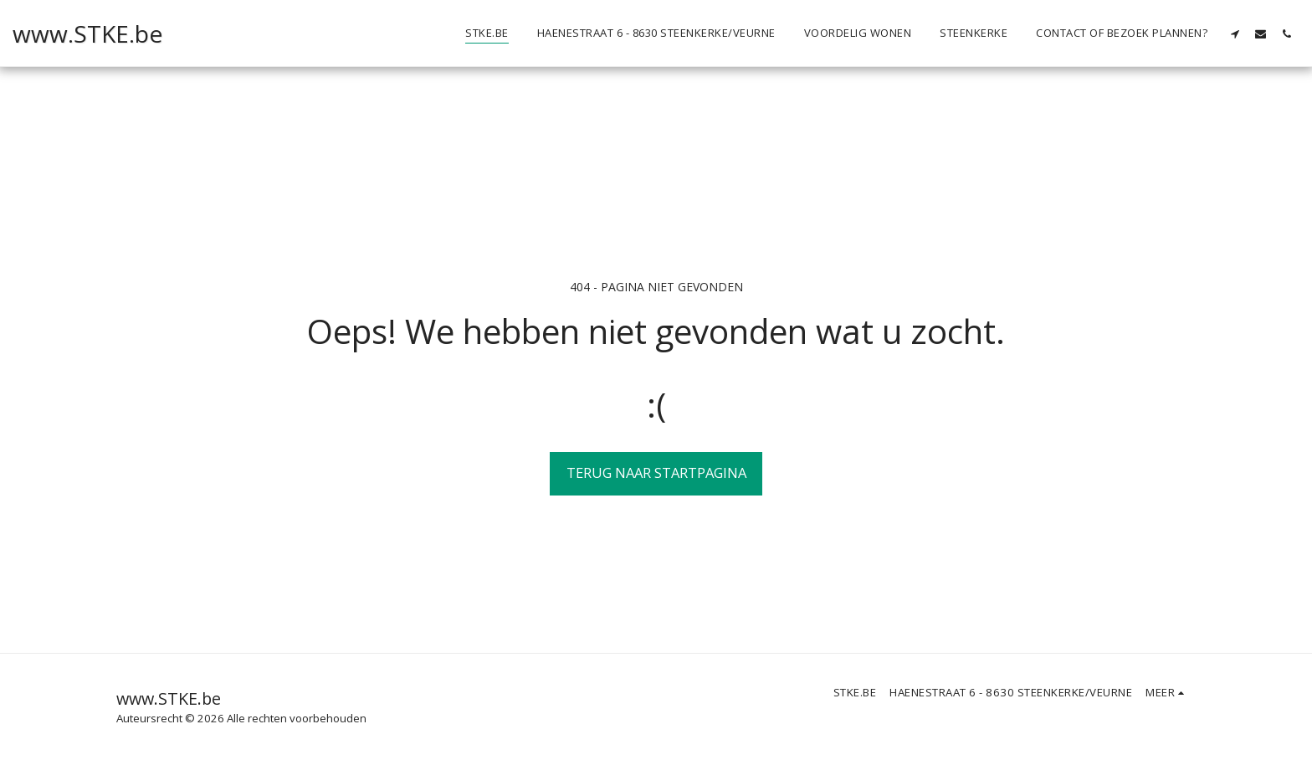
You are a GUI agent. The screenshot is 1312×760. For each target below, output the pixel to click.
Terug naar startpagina (656, 472)
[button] (1234, 33)
